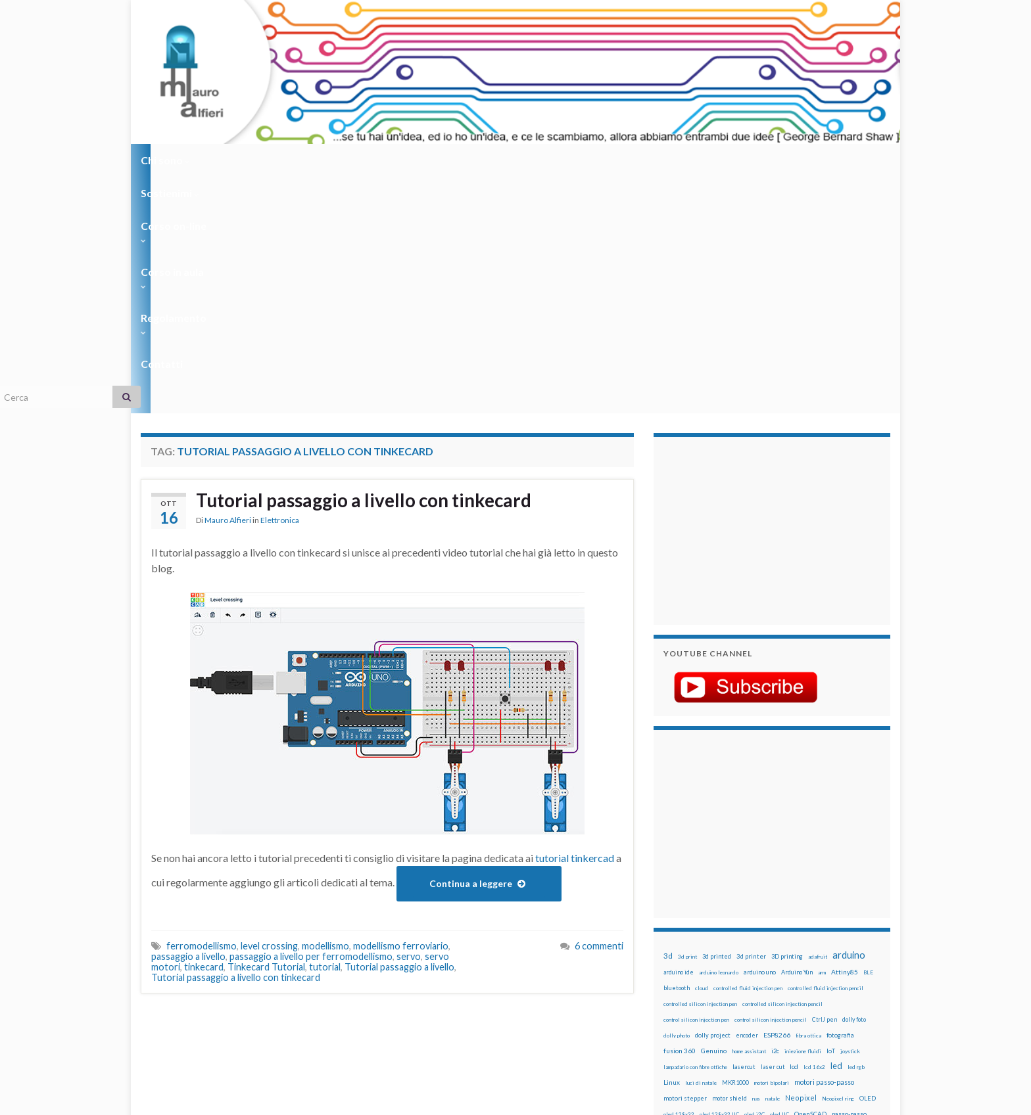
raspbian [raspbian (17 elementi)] (674, 940)
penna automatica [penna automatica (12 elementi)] (697, 893)
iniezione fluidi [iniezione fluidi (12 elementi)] (802, 814)
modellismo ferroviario (400, 709)
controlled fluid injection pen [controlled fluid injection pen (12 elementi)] (747, 751)
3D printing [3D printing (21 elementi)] (787, 719)
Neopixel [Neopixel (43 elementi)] (801, 861)
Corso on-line (325, 160)
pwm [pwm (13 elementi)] (723, 925)
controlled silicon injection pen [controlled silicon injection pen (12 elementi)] (700, 767)
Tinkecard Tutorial (266, 730)
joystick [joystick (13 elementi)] (850, 814)
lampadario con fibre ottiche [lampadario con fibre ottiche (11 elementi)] (695, 830)
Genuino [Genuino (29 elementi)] (714, 814)
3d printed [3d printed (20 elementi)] (716, 719)
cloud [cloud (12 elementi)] (701, 751)
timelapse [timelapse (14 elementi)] (752, 972)
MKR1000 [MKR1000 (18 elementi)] (735, 846)
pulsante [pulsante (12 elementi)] (791, 909)
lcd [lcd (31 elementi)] (794, 830)
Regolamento (509, 160)
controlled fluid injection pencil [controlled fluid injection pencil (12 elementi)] (825, 751)
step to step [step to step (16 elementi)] (680, 972)
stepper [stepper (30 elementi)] (852, 956)
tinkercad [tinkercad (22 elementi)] (786, 972)
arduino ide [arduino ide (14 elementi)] (678, 736)
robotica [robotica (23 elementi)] (749, 940)
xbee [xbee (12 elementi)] (726, 988)
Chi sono (165, 160)
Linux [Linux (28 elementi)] (671, 846)
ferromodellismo (201, 709)
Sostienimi (239, 160)
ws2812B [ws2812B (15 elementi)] (702, 987)
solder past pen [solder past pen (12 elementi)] (737, 956)
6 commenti (599, 709)
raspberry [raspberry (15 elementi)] (746, 924)
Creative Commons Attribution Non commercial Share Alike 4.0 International (619, 1054)
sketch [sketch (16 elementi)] (673, 956)
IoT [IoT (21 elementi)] (831, 814)
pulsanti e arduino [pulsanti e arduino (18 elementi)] (688, 924)
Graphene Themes (251, 1099)
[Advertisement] (745, 292)
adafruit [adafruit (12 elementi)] (817, 720)
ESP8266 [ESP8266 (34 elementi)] (776, 798)
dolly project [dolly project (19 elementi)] (713, 798)
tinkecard (204, 730)
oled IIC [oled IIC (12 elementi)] (779, 878)
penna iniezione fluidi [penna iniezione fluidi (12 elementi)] (748, 893)
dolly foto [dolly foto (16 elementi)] (854, 782)
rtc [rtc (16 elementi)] (786, 940)
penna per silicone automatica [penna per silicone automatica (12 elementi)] (697, 909)
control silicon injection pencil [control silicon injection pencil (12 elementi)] (770, 783)
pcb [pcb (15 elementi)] (668, 893)
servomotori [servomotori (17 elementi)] (859, 940)
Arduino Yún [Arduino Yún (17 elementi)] (797, 735)
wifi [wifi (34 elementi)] (860, 972)
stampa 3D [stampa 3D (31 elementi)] (776, 956)
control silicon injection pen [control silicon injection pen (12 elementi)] (696, 783)
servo (408, 719)
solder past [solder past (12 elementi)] (701, 956)
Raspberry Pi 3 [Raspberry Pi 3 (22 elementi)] (834, 924)
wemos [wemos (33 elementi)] (839, 972)
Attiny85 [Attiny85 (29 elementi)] (844, 735)
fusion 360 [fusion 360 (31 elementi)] (679, 814)
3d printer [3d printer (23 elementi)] (751, 719)
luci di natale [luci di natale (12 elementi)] (701, 846)
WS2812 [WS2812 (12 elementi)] (674, 988)
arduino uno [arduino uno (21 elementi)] (760, 735)
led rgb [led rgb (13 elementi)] (856, 830)
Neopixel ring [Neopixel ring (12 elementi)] (838, 862)
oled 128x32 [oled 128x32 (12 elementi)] (678, 878)
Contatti (588, 160)
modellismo (325, 709)
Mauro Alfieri (227, 285)
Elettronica (279, 285)
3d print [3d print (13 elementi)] (687, 720)
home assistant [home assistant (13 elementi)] (749, 814)
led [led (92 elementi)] (836, 829)
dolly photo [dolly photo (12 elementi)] (676, 799)
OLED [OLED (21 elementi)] (867, 861)
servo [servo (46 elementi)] (828, 940)
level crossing (269, 709)
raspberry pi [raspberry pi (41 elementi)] (787, 924)
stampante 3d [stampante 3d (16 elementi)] (816, 956)
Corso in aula (418, 160)
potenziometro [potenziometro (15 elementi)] (756, 909)
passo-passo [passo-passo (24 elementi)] (849, 877)
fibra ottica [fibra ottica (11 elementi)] (808, 799)
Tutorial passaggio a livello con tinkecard (376, 265)
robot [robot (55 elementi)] (723, 940)
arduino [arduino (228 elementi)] (848, 718)
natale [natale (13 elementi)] (772, 862)
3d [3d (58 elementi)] (668, 719)
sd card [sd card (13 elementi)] (804, 941)
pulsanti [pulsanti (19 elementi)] (817, 909)
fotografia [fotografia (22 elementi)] (840, 798)
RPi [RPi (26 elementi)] (771, 940)
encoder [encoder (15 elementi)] (747, 798)
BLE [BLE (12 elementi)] (868, 736)
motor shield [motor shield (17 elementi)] (729, 861)
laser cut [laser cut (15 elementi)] (772, 830)
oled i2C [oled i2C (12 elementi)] (754, 878)
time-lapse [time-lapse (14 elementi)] (718, 972)
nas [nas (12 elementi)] (756, 862)
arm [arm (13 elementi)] (822, 736)
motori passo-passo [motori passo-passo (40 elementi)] (824, 845)
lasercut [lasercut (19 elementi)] (743, 830)
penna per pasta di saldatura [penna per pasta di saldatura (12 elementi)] (812, 893)
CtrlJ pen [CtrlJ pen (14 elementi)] (824, 783)
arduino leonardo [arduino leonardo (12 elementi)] (718, 736)
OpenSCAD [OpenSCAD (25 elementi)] (810, 877)
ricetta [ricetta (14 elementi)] (700, 941)
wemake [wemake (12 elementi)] (814, 972)
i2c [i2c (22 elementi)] (775, 814)
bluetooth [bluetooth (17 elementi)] (676, 751)
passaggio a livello (188, 719)
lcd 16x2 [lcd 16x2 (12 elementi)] (814, 830)
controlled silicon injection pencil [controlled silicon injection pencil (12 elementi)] (782, 767)
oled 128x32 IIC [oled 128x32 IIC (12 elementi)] (719, 878)
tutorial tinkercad (574, 621)
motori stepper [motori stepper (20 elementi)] (685, 861)
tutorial (325, 730)
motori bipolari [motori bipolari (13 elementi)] (771, 846)
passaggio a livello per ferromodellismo (311, 719)
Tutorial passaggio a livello (399, 730)
